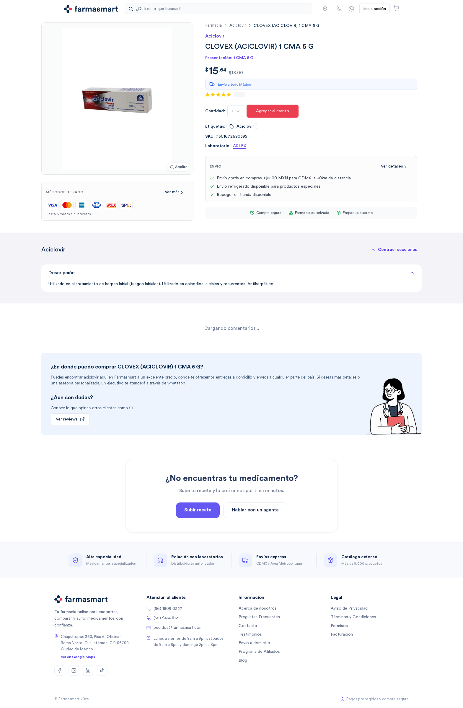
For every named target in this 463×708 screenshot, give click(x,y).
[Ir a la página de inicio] (91, 9)
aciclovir (237, 25)
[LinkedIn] (88, 670)
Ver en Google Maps (78, 657)
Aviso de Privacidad (349, 608)
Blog (243, 660)
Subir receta (197, 522)
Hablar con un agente (255, 522)
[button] (325, 9)
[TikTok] (102, 670)
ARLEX (239, 146)
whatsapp (176, 383)
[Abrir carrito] (396, 8)
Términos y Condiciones (353, 617)
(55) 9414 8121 (163, 618)
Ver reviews (70, 419)
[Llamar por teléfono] (339, 8)
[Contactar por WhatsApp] (351, 8)
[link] (286, 25)
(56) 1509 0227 (164, 609)
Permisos (339, 626)
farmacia (213, 25)
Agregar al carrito (272, 111)
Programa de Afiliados (259, 651)
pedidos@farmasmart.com (174, 628)
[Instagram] (74, 670)
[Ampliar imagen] (178, 167)
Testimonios (250, 634)
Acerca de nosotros (258, 608)
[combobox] (235, 111)
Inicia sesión (374, 9)
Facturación (342, 634)
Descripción (231, 272)
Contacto (248, 626)
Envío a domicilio (254, 643)
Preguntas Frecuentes (259, 617)
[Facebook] (59, 670)
